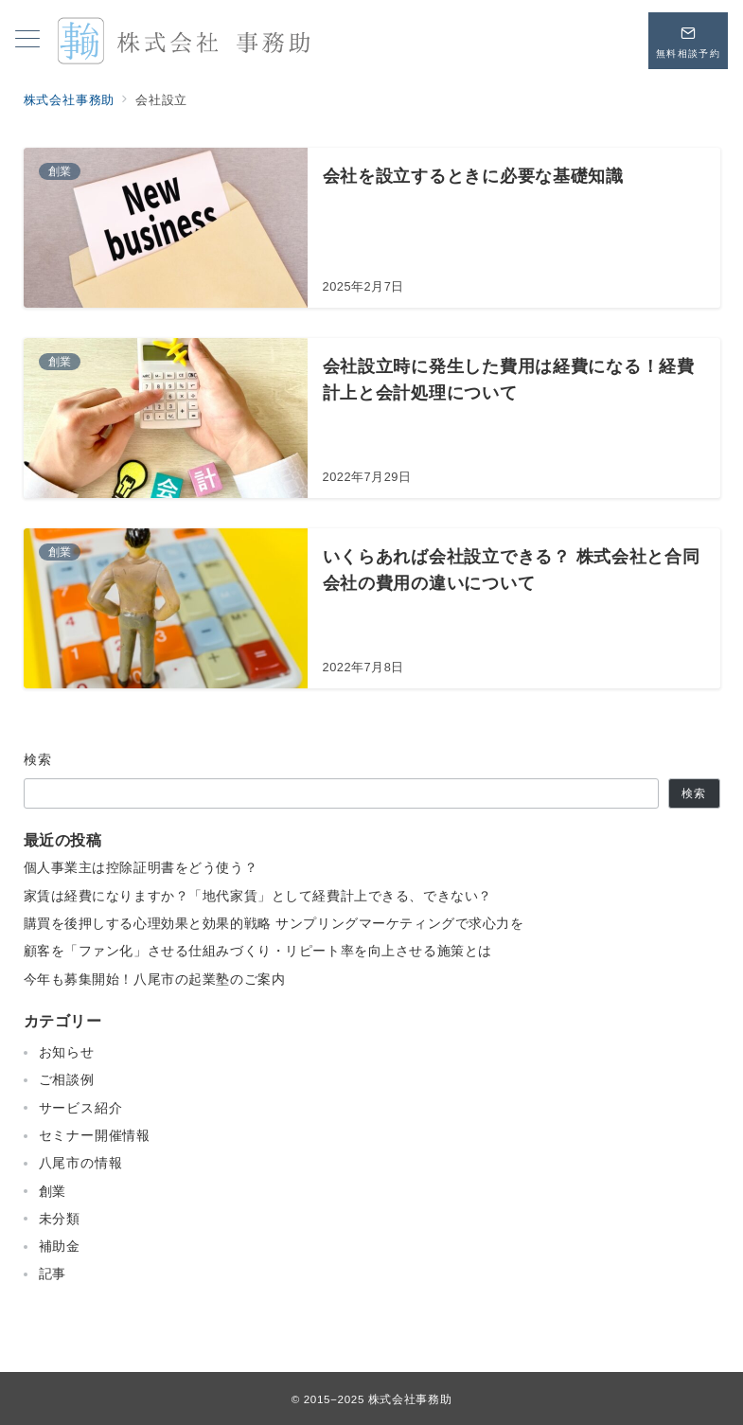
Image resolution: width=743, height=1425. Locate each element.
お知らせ (67, 1052)
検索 (38, 759)
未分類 (59, 1218)
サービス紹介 (81, 1107)
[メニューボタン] (27, 40)
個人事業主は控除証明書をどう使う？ (141, 867)
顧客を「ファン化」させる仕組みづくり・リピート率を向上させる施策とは (258, 950)
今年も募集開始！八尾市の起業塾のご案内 (155, 979)
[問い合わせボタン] (688, 40)
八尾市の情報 (81, 1162)
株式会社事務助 (409, 1399)
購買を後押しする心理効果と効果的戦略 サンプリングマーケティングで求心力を (274, 923)
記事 (53, 1273)
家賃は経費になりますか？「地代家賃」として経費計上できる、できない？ (258, 895)
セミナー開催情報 (94, 1135)
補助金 (59, 1246)
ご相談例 (67, 1079)
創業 (53, 1191)
